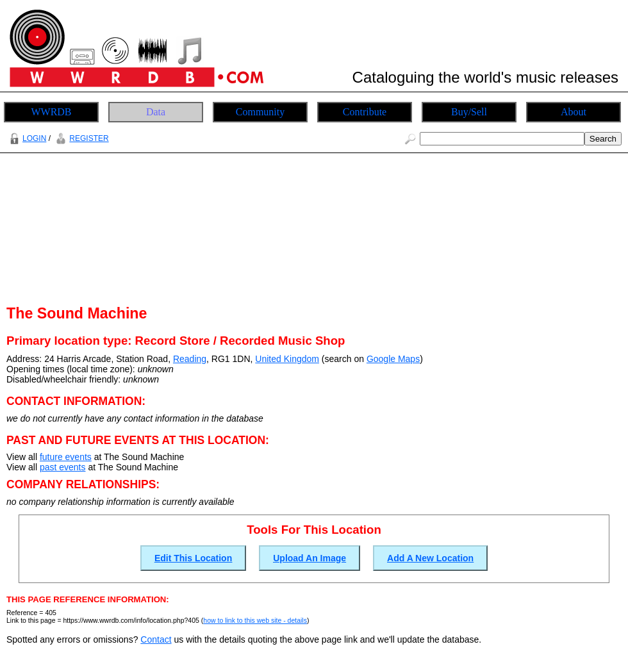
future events (66, 457)
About (573, 111)
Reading (189, 359)
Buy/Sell (469, 111)
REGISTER (80, 138)
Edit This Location (193, 558)
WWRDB (51, 111)
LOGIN (26, 138)
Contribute (364, 111)
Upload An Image (309, 558)
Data (155, 111)
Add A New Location (430, 558)
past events (63, 467)
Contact (155, 639)
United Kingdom (287, 359)
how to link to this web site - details (255, 620)
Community (260, 111)
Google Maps (393, 359)
